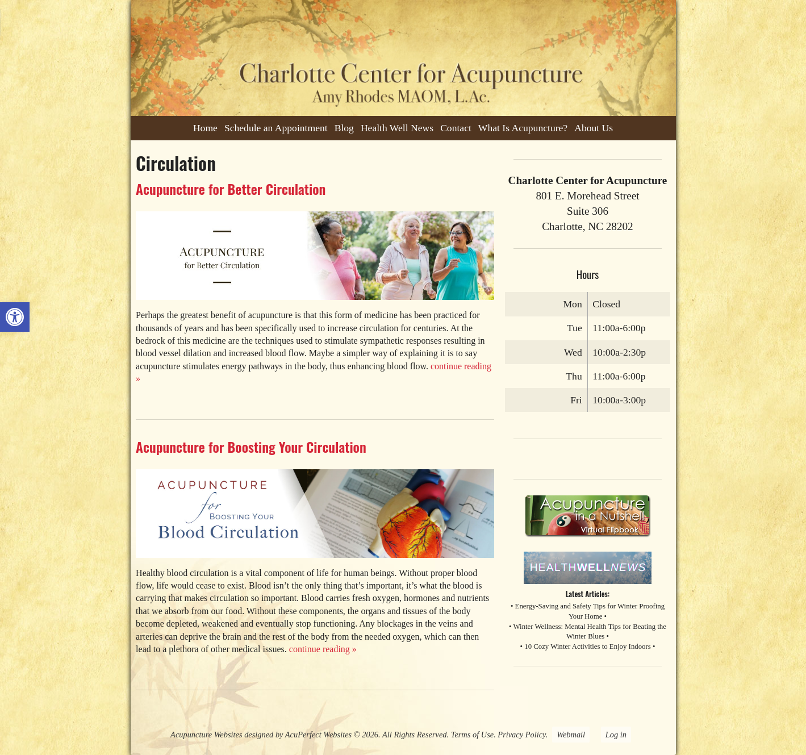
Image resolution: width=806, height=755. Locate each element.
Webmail (571, 734)
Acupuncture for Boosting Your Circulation (251, 446)
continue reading (323, 649)
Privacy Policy (521, 734)
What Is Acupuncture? (522, 128)
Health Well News (397, 128)
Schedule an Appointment (276, 128)
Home (205, 128)
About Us (593, 128)
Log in (616, 734)
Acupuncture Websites (206, 734)
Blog (344, 128)
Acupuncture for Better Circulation (230, 188)
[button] (15, 317)
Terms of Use (472, 734)
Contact (455, 128)
